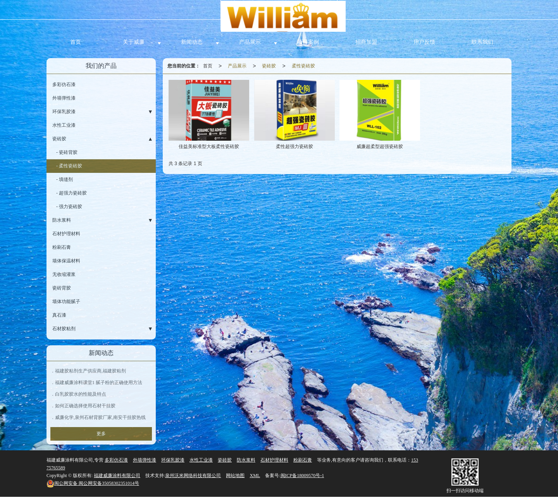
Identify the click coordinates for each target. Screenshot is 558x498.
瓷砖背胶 (61, 288)
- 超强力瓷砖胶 (71, 193)
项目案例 (308, 42)
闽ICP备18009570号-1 (302, 475)
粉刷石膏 (61, 247)
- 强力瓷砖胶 (69, 206)
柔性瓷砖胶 (303, 66)
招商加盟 (366, 42)
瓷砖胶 (269, 66)
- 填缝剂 (64, 179)
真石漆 (59, 315)
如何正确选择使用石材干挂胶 (85, 405)
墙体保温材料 (66, 261)
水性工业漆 (64, 125)
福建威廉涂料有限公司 (117, 475)
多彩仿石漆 (64, 84)
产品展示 (250, 42)
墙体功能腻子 (66, 301)
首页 (75, 42)
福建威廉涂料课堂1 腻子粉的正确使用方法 (98, 382)
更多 (101, 433)
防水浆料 (61, 220)
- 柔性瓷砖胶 (69, 166)
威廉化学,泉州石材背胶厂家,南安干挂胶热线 (100, 417)
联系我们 (482, 42)
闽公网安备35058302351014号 (92, 483)
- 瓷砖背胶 (67, 152)
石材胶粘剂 (64, 328)
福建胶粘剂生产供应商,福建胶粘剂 (90, 371)
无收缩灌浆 (64, 274)
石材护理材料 (66, 233)
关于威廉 (134, 42)
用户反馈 (424, 42)
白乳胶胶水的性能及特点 (80, 394)
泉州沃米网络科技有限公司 (193, 475)
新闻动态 (192, 42)
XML (255, 475)
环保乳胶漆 (64, 111)
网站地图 (235, 475)
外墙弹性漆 (64, 98)
